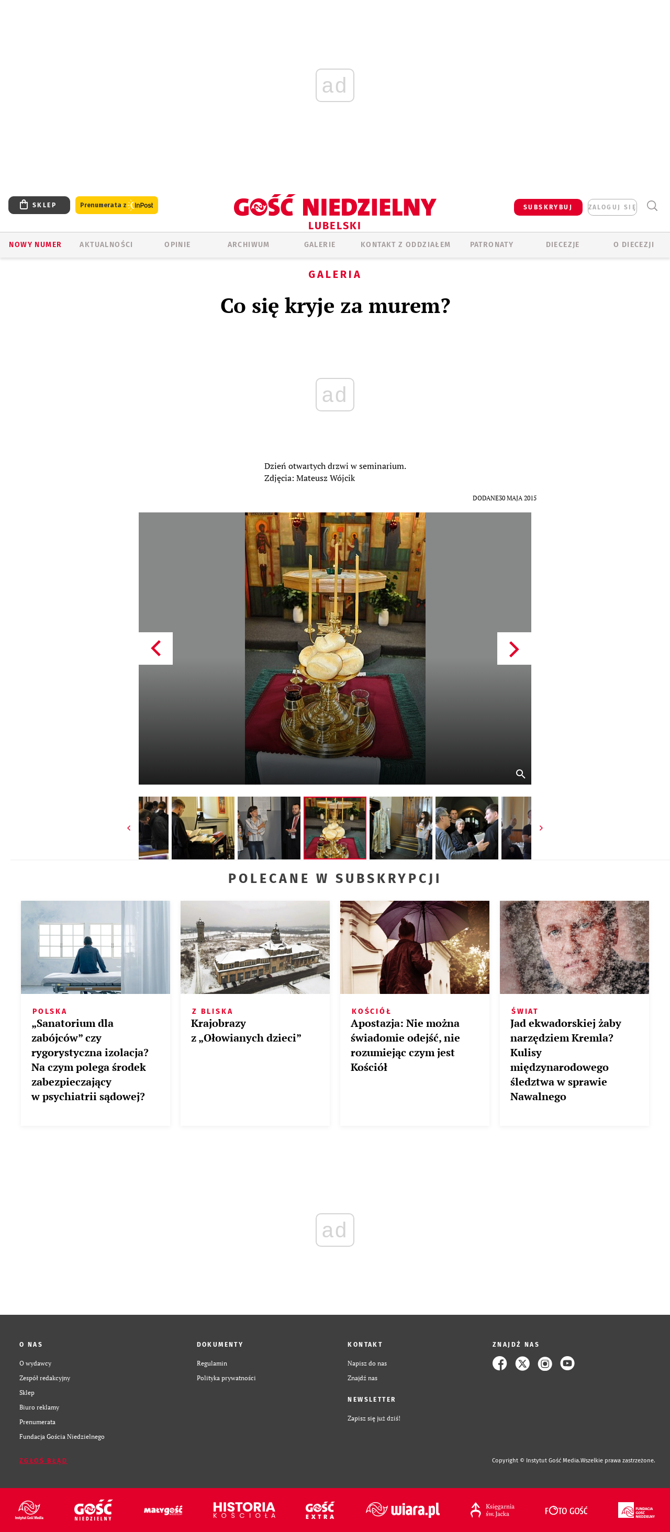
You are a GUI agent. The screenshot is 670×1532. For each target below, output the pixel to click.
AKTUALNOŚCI (106, 244)
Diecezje (563, 244)
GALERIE (320, 244)
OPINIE (177, 244)
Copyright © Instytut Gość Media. (536, 1460)
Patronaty (492, 244)
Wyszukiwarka (652, 206)
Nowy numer (35, 244)
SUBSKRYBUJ (548, 207)
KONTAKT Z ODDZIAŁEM (406, 244)
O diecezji (633, 244)
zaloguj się (612, 207)
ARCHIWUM (249, 244)
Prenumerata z (116, 205)
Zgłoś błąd (43, 1460)
